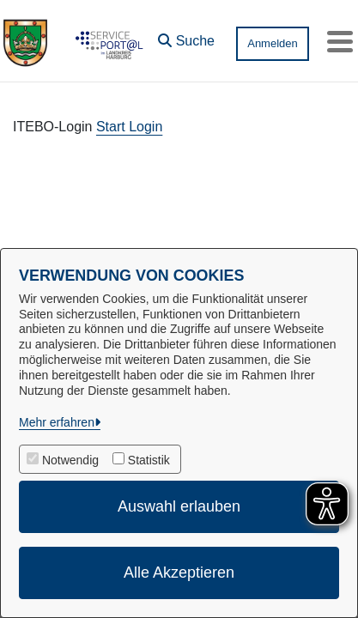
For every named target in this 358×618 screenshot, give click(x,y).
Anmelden (272, 43)
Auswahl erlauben (179, 506)
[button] (186, 37)
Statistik (149, 460)
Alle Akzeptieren (179, 572)
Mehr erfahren (56, 422)
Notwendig (70, 460)
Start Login (129, 126)
